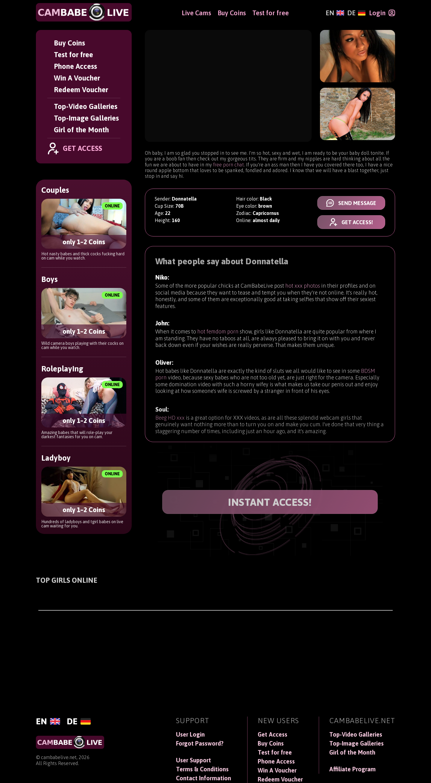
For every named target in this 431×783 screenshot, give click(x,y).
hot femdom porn (218, 335)
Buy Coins (69, 43)
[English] (335, 13)
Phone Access (75, 66)
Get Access (272, 734)
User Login (190, 734)
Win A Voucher (77, 78)
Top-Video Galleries (85, 106)
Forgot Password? (200, 743)
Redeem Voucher (81, 90)
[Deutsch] (356, 13)
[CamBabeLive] (84, 12)
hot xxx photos (302, 287)
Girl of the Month (81, 130)
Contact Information (203, 778)
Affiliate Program (352, 769)
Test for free (73, 55)
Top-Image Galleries (86, 118)
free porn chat (228, 164)
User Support (193, 760)
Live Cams (196, 13)
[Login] (382, 13)
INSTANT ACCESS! (270, 502)
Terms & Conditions (202, 769)
